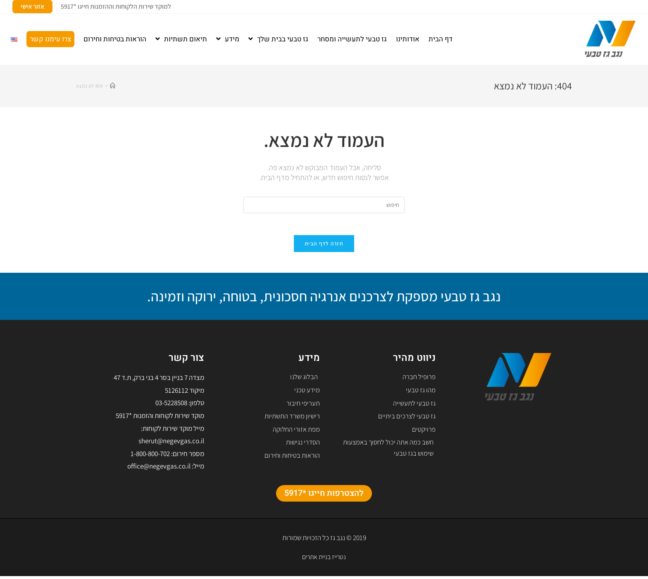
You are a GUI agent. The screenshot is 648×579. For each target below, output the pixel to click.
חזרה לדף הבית (324, 246)
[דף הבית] (112, 85)
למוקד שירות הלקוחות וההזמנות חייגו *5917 (116, 6)
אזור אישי (32, 6)
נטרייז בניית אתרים (324, 559)
